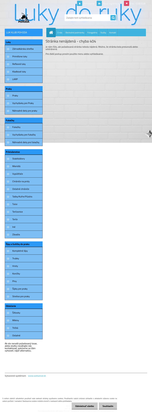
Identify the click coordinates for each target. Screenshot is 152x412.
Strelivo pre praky (21, 296)
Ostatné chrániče (20, 189)
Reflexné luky (19, 64)
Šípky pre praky (19, 288)
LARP (15, 79)
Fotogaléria (92, 32)
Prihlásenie (89, 3)
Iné (13, 227)
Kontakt (112, 32)
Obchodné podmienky (74, 32)
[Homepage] (52, 32)
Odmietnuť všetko (84, 406)
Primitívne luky (19, 56)
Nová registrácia (111, 3)
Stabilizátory (18, 158)
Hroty (15, 266)
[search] (113, 18)
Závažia (16, 234)
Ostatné (16, 335)
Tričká (15, 328)
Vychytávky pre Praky (23, 103)
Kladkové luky (19, 71)
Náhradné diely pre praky (24, 110)
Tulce (14, 204)
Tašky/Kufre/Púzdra (22, 196)
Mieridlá (16, 166)
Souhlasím (107, 406)
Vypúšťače (17, 174)
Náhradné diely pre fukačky (25, 142)
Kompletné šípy (20, 251)
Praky (15, 95)
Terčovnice (17, 211)
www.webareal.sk (37, 375)
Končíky (16, 273)
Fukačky (16, 127)
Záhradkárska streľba (23, 49)
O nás (59, 32)
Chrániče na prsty (21, 181)
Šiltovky (16, 312)
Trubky (15, 258)
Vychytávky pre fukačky (24, 134)
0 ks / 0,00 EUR (137, 3)
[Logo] (25, 17)
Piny (14, 281)
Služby (103, 32)
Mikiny (15, 320)
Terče (15, 219)
